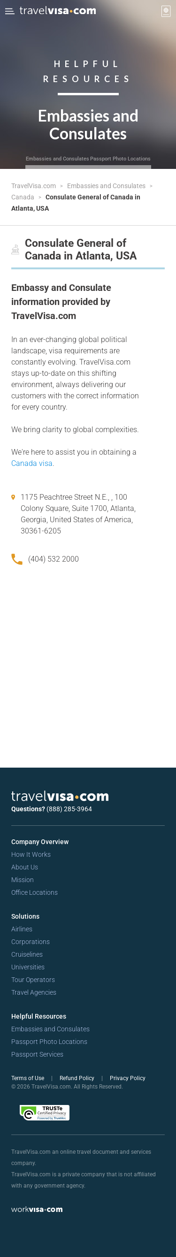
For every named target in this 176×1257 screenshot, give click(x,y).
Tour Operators (33, 979)
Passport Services (37, 1054)
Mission (22, 880)
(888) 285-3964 (69, 809)
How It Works (31, 854)
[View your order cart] (166, 11)
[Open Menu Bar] (9, 11)
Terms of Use (28, 1078)
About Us (24, 867)
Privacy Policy (127, 1078)
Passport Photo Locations (120, 159)
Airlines (21, 929)
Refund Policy (78, 1078)
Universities (28, 967)
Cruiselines (27, 954)
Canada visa (32, 463)
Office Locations (34, 892)
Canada (23, 197)
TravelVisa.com (34, 186)
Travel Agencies (33, 992)
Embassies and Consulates (57, 159)
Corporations (30, 941)
